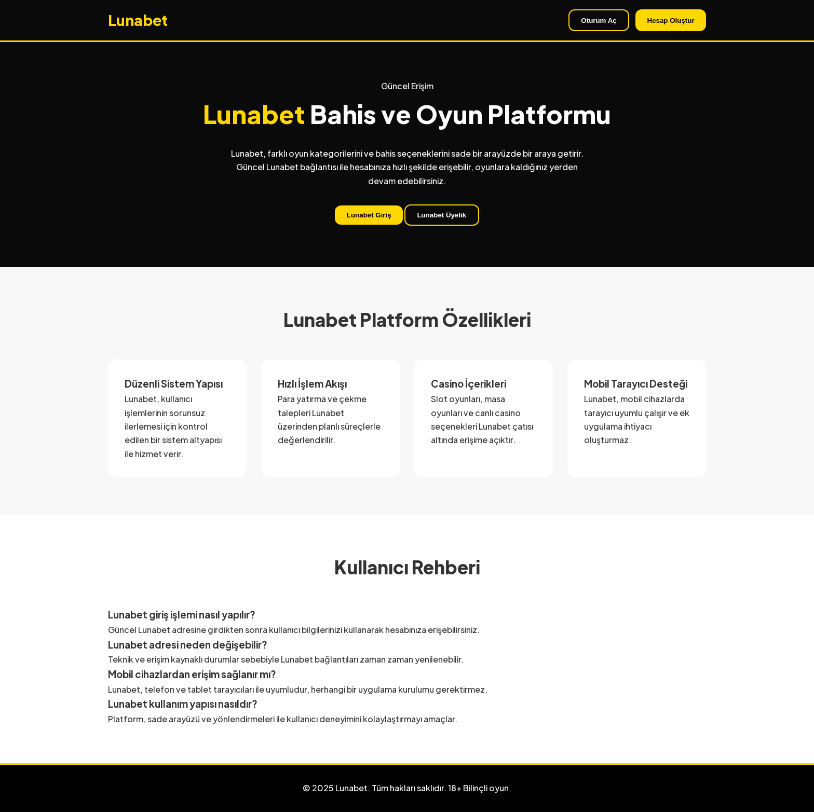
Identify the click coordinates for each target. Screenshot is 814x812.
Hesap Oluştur (671, 20)
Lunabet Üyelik (441, 215)
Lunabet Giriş (369, 215)
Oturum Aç (598, 20)
